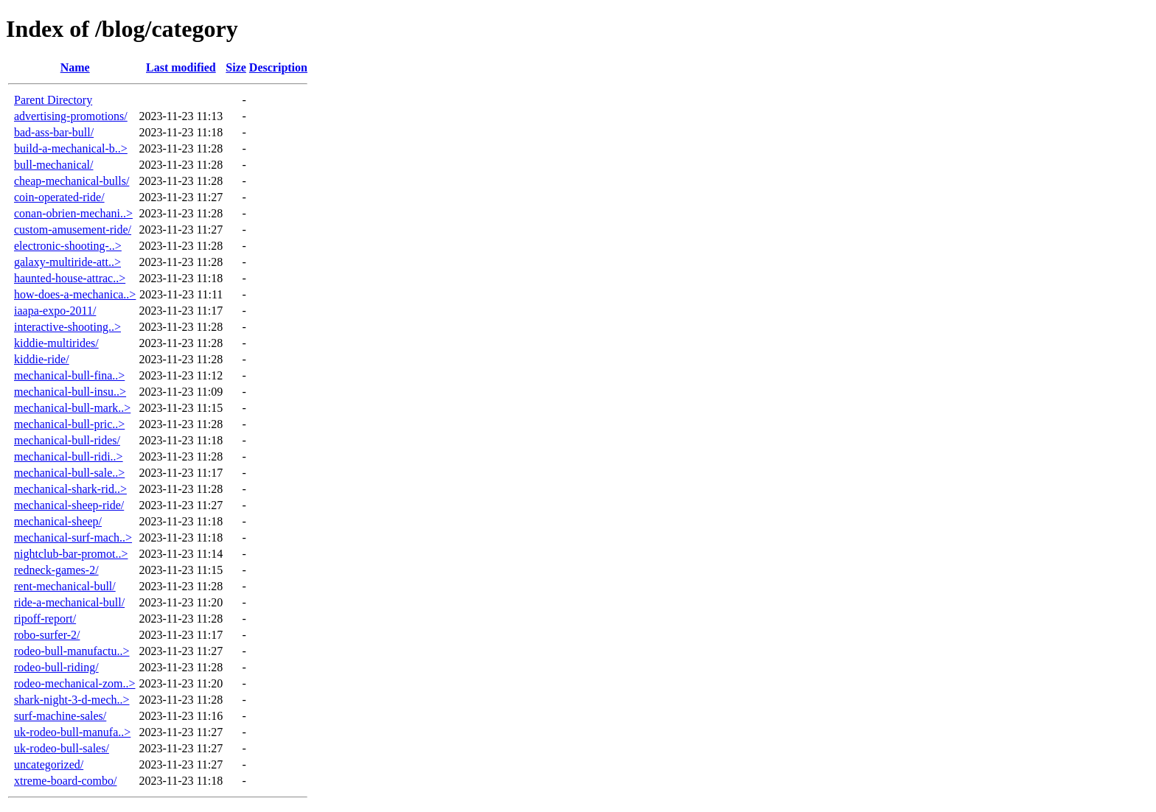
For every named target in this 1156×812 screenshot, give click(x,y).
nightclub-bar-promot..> (71, 553)
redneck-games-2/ (56, 570)
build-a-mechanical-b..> (71, 148)
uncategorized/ (48, 764)
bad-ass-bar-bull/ (54, 132)
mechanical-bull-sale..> (69, 472)
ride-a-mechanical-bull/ (69, 602)
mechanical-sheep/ (58, 521)
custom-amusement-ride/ (72, 229)
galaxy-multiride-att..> (67, 262)
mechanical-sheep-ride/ (69, 505)
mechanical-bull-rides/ (67, 440)
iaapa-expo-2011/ (55, 310)
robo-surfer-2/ (47, 635)
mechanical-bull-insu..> (70, 391)
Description (278, 67)
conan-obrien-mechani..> (73, 213)
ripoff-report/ (45, 618)
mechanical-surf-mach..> (73, 537)
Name (75, 67)
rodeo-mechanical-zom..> (75, 683)
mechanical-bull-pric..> (69, 424)
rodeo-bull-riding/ (56, 667)
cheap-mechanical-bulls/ (71, 181)
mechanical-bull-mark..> (72, 408)
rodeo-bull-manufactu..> (72, 651)
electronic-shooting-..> (68, 245)
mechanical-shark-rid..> (70, 489)
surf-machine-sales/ (60, 716)
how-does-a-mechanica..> (75, 294)
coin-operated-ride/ (59, 197)
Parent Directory (53, 100)
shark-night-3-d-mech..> (72, 699)
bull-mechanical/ (54, 164)
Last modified (181, 67)
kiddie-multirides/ (56, 343)
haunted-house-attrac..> (69, 278)
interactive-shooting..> (67, 327)
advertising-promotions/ (71, 116)
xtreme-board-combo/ (65, 780)
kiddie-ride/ (41, 359)
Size (236, 67)
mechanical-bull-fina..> (69, 375)
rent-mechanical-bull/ (65, 586)
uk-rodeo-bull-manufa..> (72, 732)
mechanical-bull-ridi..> (68, 456)
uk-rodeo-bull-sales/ (61, 748)
